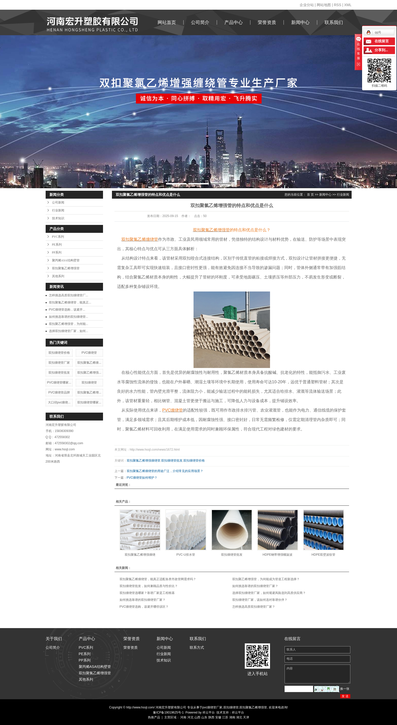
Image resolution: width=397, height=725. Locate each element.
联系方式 (197, 647)
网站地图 (324, 5)
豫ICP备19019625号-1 (168, 712)
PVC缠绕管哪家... (59, 382)
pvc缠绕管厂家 (212, 707)
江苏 (225, 717)
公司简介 (200, 22)
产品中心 (233, 22)
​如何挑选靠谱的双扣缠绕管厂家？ (255, 586)
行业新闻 (58, 210)
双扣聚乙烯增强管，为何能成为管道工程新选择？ (266, 579)
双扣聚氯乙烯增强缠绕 (140, 554)
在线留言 (382, 41)
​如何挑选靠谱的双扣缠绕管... (68, 317)
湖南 (232, 717)
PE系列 (57, 244)
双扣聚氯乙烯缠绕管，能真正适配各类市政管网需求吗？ (158, 579)
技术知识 (58, 218)
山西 (197, 717)
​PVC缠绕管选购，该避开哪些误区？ (144, 606)
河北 (190, 717)
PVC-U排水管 (185, 554)
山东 (204, 717)
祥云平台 (208, 712)
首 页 (310, 194)
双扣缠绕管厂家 (59, 362)
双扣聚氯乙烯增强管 (66, 268)
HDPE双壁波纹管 (323, 554)
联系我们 (334, 22)
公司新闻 (58, 202)
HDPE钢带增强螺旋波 (277, 554)
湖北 (239, 717)
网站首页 (167, 22)
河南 (183, 717)
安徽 (218, 717)
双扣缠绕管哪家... (89, 402)
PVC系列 (58, 236)
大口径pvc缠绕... (59, 402)
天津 (246, 717)
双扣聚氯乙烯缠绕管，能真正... (70, 302)
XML (348, 5)
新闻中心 (300, 22)
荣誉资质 (267, 22)
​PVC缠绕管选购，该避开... (67, 309)
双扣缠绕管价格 (59, 352)
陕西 (211, 717)
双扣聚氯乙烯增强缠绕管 (143, 460)
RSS (337, 5)
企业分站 (307, 5)
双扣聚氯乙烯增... (89, 392)
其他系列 (58, 276)
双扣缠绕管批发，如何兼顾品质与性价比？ (149, 586)
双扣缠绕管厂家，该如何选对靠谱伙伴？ (259, 600)
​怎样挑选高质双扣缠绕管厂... (68, 295)
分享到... (381, 50)
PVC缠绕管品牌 (59, 392)
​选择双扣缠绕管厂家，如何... (68, 331)
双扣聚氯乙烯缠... (89, 362)
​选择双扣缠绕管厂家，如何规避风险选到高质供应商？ (269, 593)
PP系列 (56, 252)
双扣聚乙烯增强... (89, 372)
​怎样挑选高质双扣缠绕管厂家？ (253, 606)
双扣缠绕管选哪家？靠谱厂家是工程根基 (147, 593)
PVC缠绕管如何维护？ (142, 477)
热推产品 (154, 717)
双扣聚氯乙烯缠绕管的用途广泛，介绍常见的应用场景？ (165, 471)
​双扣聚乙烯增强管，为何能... (68, 324)
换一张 (344, 689)
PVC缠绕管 (89, 352)
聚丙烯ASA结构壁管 (66, 260)
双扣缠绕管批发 (59, 372)
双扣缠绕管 (89, 382)
